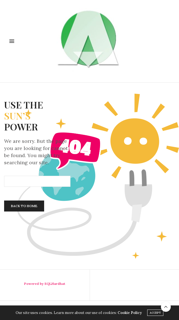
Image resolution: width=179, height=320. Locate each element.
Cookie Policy (130, 312)
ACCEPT (155, 313)
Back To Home (24, 206)
